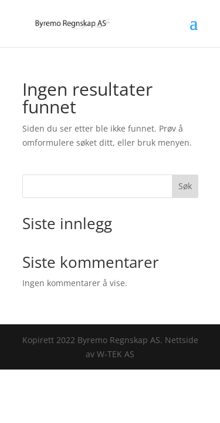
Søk (185, 186)
